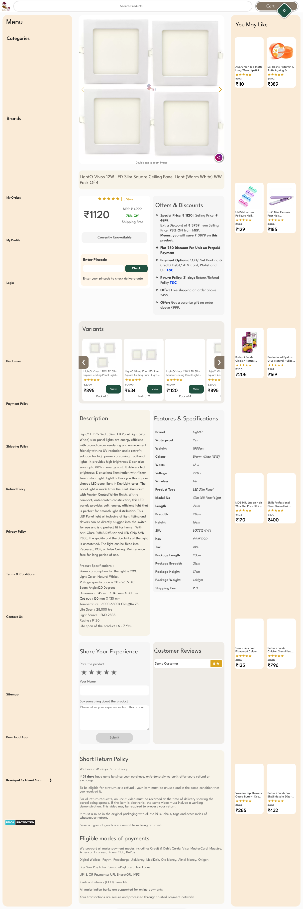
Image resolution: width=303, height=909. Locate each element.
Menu (14, 22)
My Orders (13, 187)
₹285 (240, 765)
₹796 (273, 628)
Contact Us (14, 580)
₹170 (240, 493)
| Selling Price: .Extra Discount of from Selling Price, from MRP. (189, 228)
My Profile (13, 227)
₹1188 (271, 623)
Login (10, 267)
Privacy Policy (16, 500)
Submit (114, 737)
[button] (220, 89)
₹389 (273, 84)
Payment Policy (17, 380)
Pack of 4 (185, 396)
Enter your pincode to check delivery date (113, 278)
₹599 (238, 759)
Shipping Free (132, 222)
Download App (17, 692)
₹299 (271, 351)
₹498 (238, 487)
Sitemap (12, 652)
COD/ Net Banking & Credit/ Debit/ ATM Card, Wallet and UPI (191, 265)
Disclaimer (13, 340)
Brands (14, 113)
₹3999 (88, 385)
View (113, 389)
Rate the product (92, 664)
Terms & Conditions (20, 540)
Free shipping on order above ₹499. (188, 292)
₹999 (271, 79)
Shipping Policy (17, 420)
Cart (270, 6)
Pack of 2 (144, 396)
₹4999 (170, 385)
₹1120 (172, 391)
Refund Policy (15, 460)
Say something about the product (104, 701)
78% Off (132, 216)
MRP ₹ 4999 (132, 209)
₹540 (271, 759)
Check (136, 268)
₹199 (238, 79)
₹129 (240, 220)
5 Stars (128, 199)
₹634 (130, 391)
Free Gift (126, 860)
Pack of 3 (102, 396)
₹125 (240, 628)
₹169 (272, 356)
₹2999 (129, 385)
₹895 (89, 391)
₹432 (273, 765)
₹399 (238, 215)
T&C (170, 270)
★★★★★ (92, 380)
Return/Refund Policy (189, 280)
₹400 (271, 487)
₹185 (272, 220)
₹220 (238, 351)
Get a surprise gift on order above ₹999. (186, 305)
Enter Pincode (95, 260)
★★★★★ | (116, 199)
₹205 (241, 356)
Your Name (88, 681)
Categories (18, 38)
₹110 (239, 84)
